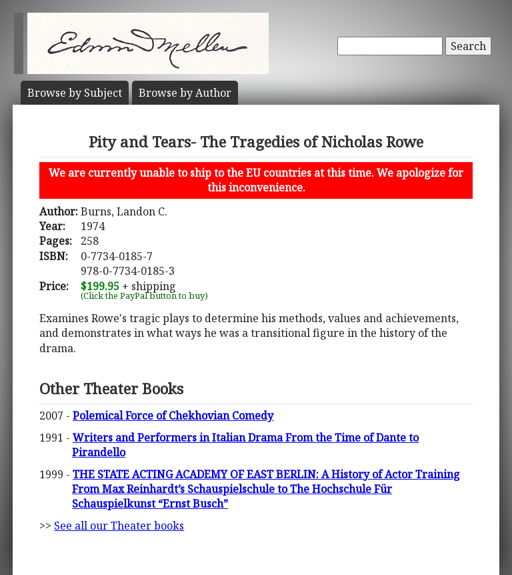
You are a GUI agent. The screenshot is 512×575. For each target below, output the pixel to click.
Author (185, 92)
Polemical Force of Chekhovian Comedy (173, 415)
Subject (74, 92)
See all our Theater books (119, 525)
